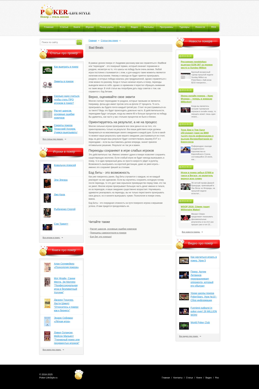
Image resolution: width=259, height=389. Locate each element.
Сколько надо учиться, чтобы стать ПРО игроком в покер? (67, 99)
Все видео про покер (190, 336)
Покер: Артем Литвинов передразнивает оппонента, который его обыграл (201, 278)
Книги (199, 377)
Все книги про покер (53, 350)
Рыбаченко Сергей (64, 209)
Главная (93, 40)
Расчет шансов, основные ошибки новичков (113, 229)
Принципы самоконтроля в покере (108, 232)
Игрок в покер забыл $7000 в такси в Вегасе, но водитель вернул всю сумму (197, 175)
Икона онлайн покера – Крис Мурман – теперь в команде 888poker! (197, 98)
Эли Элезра (60, 179)
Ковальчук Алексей (65, 165)
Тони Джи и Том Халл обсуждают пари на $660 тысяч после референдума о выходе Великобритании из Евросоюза (197, 135)
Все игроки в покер (53, 238)
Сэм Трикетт (61, 223)
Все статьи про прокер (54, 139)
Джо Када (59, 194)
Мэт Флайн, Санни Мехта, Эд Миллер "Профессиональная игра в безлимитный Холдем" (66, 285)
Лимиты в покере (63, 81)
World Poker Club (200, 322)
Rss (217, 377)
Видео (208, 377)
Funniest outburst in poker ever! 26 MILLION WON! (203, 311)
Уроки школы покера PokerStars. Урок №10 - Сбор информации (203, 297)
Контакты (178, 377)
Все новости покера (192, 232)
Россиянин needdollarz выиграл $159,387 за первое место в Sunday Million (197, 64)
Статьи (189, 377)
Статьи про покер (109, 40)
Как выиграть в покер (66, 66)
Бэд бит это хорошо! (101, 236)
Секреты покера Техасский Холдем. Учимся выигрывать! (65, 129)
